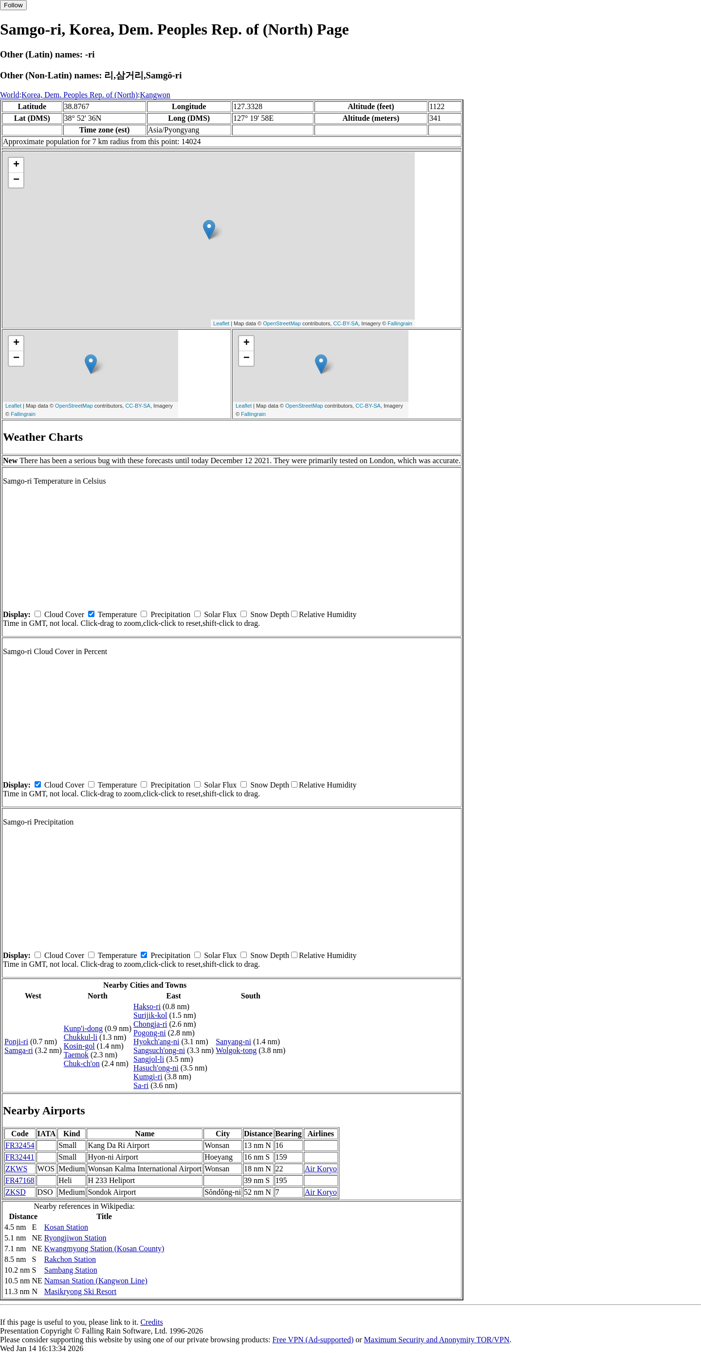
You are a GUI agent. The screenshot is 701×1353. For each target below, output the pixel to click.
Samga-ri (18, 1050)
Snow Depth (269, 614)
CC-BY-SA (345, 323)
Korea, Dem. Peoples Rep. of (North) (79, 95)
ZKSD (15, 1192)
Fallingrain (399, 323)
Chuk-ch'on (82, 1063)
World (9, 95)
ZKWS (16, 1169)
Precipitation (170, 614)
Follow (13, 5)
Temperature (117, 614)
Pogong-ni (149, 1033)
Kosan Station (66, 1227)
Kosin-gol (79, 1046)
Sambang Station (70, 1270)
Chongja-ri (150, 1024)
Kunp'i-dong (83, 1028)
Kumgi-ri (148, 1076)
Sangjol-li (148, 1059)
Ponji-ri (16, 1041)
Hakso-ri (147, 1006)
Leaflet (221, 323)
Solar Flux (220, 614)
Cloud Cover (64, 614)
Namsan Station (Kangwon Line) (96, 1281)
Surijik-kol (150, 1015)
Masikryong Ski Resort (80, 1291)
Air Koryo (321, 1169)
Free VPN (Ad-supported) (312, 1339)
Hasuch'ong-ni (156, 1068)
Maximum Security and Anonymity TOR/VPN (437, 1339)
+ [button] (16, 165)
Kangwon (155, 95)
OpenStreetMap (282, 323)
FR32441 (20, 1157)
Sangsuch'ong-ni (159, 1050)
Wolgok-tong (236, 1050)
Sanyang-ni (233, 1041)
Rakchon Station (70, 1259)
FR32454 (20, 1145)
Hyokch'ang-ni (156, 1041)
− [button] (16, 180)
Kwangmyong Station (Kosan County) (104, 1248)
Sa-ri (140, 1085)
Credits (151, 1322)
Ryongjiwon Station (75, 1238)
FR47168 (20, 1180)
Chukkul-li (80, 1037)
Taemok (76, 1055)
